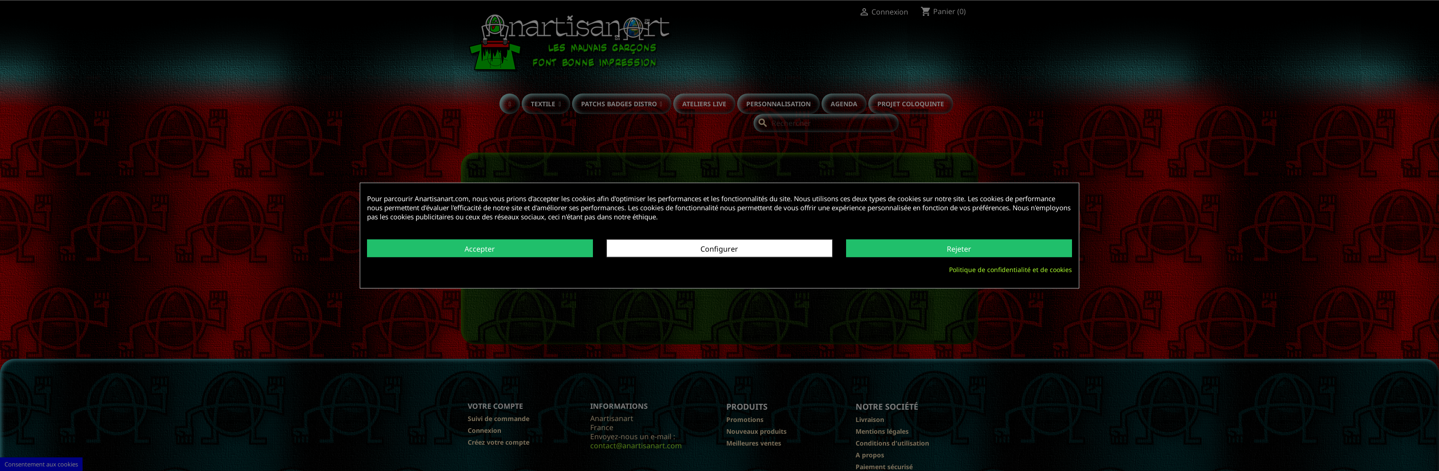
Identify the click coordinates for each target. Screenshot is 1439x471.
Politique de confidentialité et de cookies (1010, 269)
